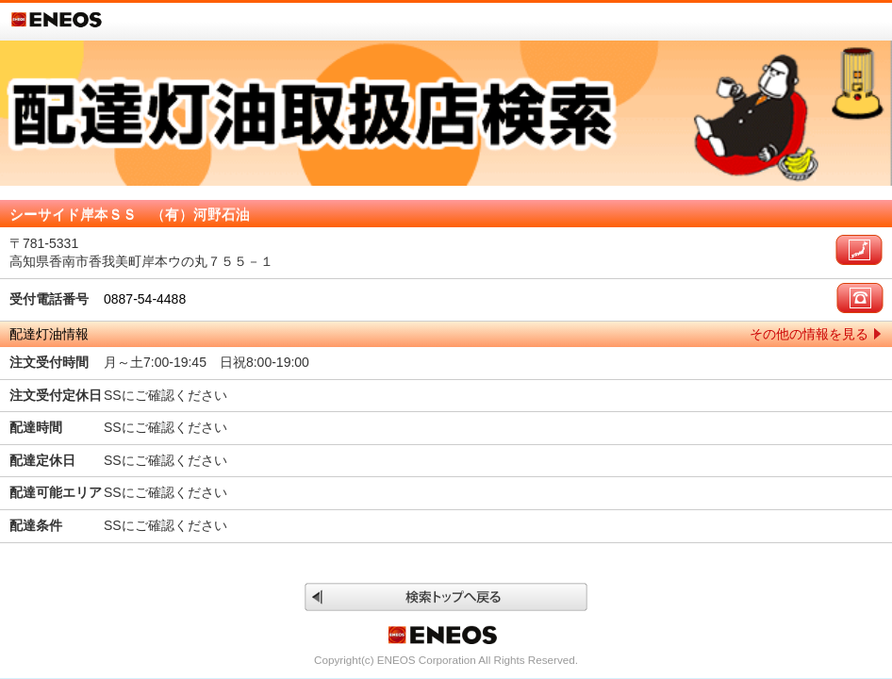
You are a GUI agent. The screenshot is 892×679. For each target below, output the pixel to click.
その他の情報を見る (809, 333)
